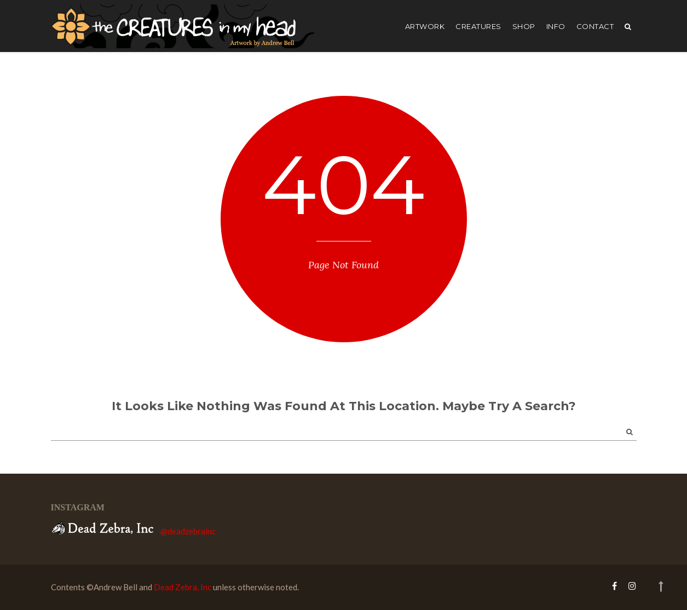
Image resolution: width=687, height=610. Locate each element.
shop (523, 26)
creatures (478, 26)
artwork (425, 26)
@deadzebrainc (188, 531)
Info (555, 26)
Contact (595, 26)
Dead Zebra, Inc (182, 587)
